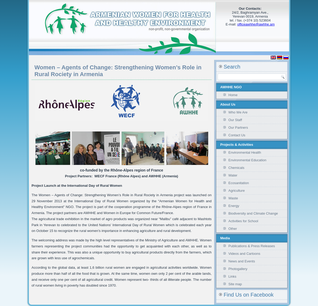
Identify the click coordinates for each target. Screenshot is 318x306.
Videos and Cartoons (244, 254)
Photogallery (237, 269)
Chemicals (236, 168)
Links (232, 276)
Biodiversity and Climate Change (253, 213)
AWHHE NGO (231, 87)
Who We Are (238, 112)
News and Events (241, 261)
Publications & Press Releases (251, 246)
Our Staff (235, 120)
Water (232, 175)
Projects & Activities (236, 145)
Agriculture (236, 191)
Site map (235, 284)
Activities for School (243, 221)
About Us (227, 104)
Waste (233, 198)
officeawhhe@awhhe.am (256, 24)
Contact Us (236, 135)
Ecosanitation (238, 183)
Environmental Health (244, 152)
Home (233, 95)
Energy (233, 206)
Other (232, 229)
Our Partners (238, 127)
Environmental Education (247, 160)
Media (225, 238)
